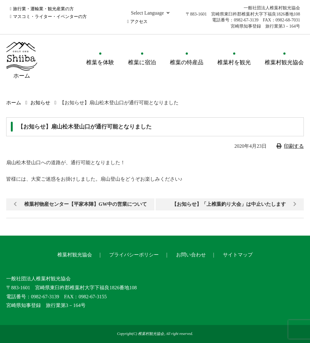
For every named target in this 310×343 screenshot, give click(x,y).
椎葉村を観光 (234, 62)
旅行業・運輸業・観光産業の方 (43, 9)
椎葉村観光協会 (284, 62)
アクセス (139, 21)
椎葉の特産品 (186, 62)
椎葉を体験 (100, 62)
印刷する (294, 146)
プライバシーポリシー (134, 254)
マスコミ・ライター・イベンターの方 (50, 16)
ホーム (13, 102)
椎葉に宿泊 (142, 62)
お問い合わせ (191, 254)
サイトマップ (238, 254)
